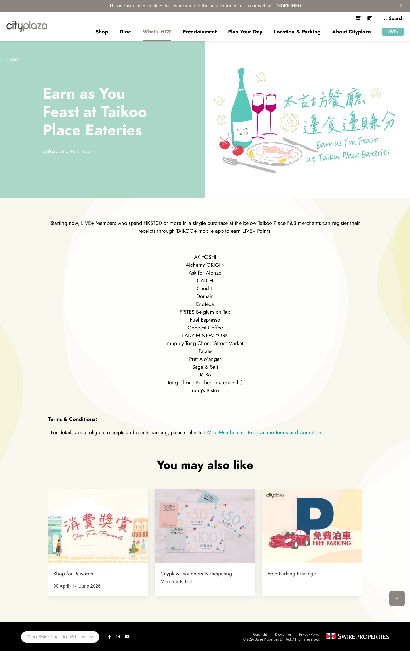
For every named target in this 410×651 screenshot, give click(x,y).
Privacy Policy (309, 634)
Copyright (260, 634)
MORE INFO (289, 5)
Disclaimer (283, 634)
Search (393, 18)
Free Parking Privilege (291, 573)
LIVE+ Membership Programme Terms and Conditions (263, 432)
